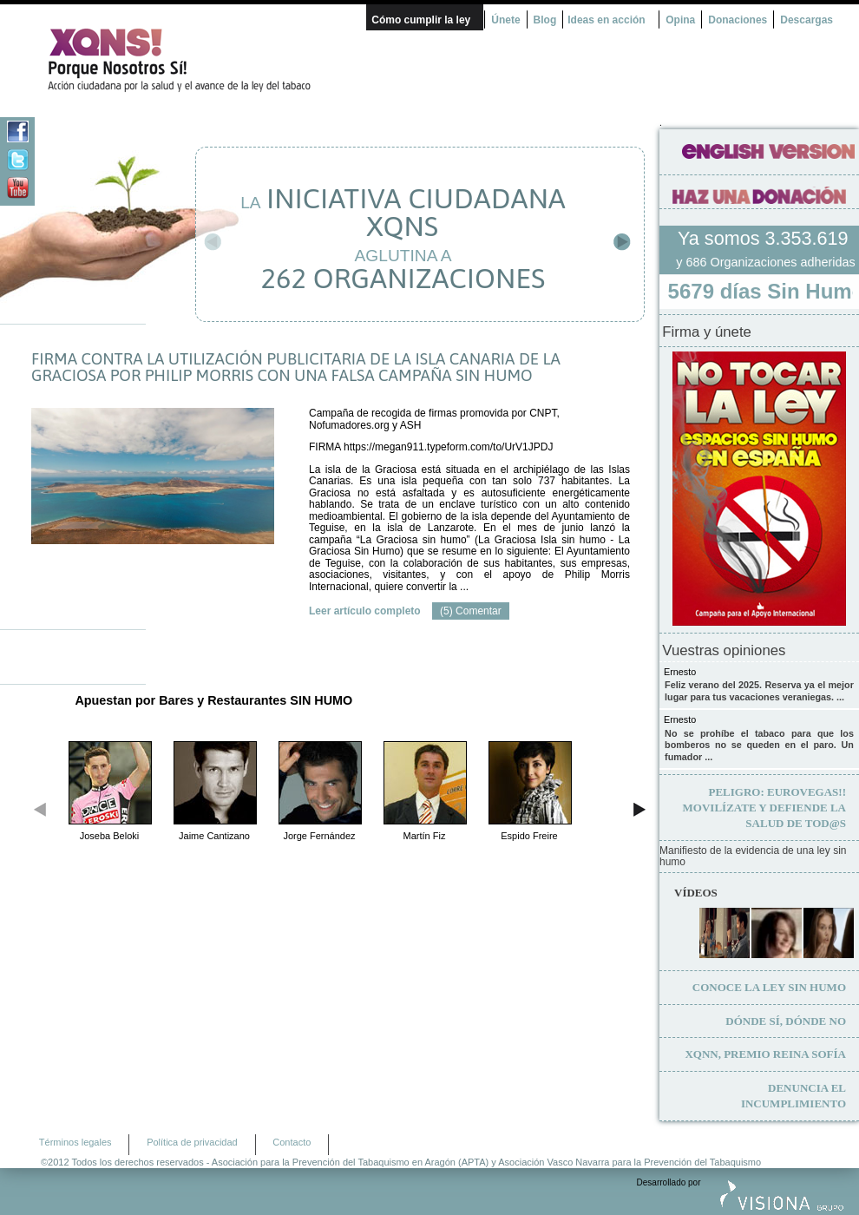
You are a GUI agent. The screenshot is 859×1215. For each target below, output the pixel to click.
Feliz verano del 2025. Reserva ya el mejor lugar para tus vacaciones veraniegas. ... (759, 689)
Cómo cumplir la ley (420, 20)
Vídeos (696, 890)
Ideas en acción (606, 20)
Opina (680, 20)
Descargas (806, 20)
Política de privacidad (192, 1140)
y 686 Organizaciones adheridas (765, 262)
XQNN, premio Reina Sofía (765, 1052)
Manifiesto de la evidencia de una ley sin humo (752, 855)
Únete (505, 20)
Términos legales (75, 1140)
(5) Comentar (471, 611)
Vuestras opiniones (723, 649)
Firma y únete (706, 331)
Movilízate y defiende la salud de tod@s (764, 806)
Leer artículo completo (365, 611)
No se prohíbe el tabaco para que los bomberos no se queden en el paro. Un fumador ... (759, 743)
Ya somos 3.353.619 (765, 238)
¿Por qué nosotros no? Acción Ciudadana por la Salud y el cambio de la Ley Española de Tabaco (186, 60)
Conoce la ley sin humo (769, 985)
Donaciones (737, 20)
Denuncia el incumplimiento (793, 1094)
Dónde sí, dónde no (785, 1019)
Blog (545, 20)
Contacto (291, 1140)
